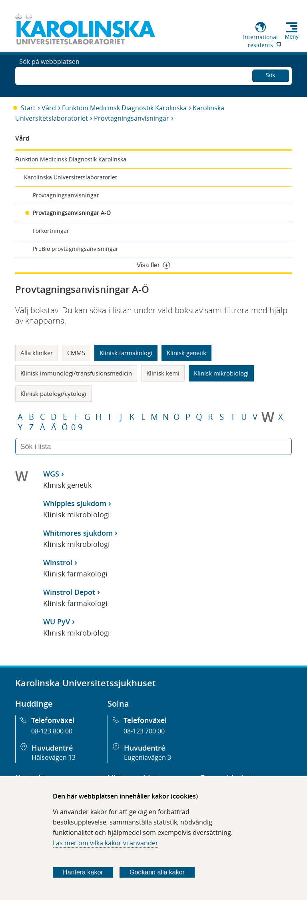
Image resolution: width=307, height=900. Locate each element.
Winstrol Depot (69, 592)
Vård (49, 107)
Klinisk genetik (186, 353)
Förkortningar (51, 230)
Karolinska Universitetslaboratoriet (70, 177)
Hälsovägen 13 (54, 757)
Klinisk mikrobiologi (221, 373)
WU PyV (56, 621)
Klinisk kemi (162, 373)
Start (28, 107)
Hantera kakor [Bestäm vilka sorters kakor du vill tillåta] (83, 872)
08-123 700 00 (144, 731)
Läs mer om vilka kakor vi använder (105, 842)
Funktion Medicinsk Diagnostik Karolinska (124, 107)
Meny (292, 37)
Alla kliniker (36, 353)
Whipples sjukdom (74, 503)
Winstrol (57, 562)
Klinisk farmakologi (126, 353)
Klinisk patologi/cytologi (53, 393)
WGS (51, 474)
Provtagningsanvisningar (131, 118)
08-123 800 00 (51, 731)
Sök (270, 73)
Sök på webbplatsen (49, 75)
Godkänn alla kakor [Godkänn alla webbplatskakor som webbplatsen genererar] (157, 872)
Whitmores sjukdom (78, 533)
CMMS (76, 353)
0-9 (76, 427)
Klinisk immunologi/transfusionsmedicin (76, 373)
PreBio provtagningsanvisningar (75, 248)
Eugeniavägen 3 (147, 757)
